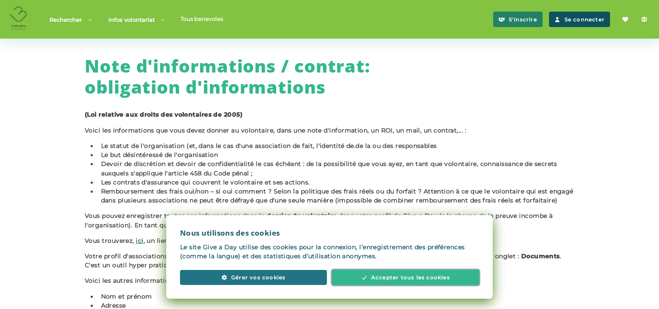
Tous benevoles (201, 18)
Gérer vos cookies (253, 277)
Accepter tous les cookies (405, 277)
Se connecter (579, 19)
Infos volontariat (137, 19)
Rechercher (71, 19)
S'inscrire (518, 19)
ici (139, 241)
